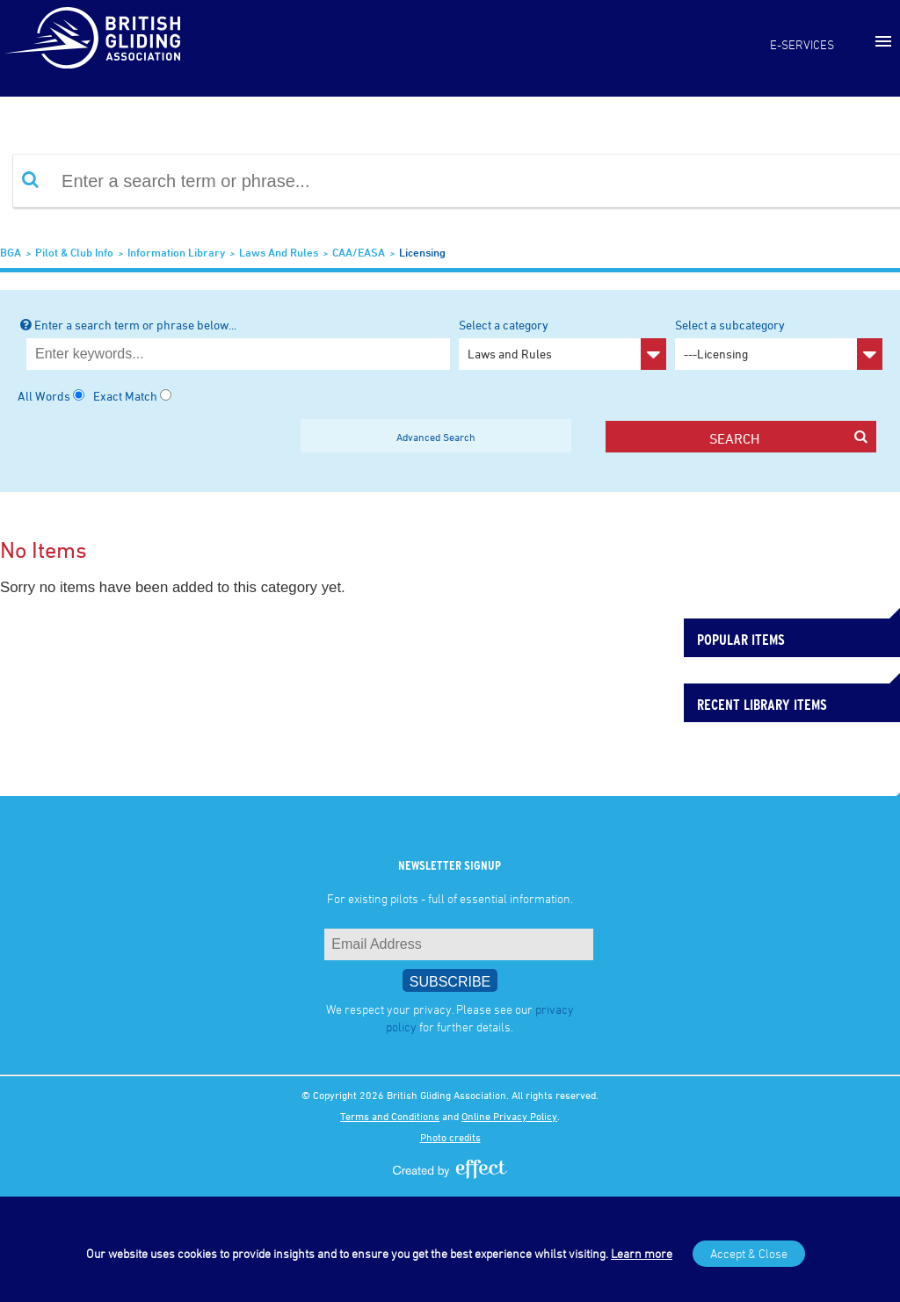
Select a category (562, 343)
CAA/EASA (358, 252)
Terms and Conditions (389, 1116)
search (788, 438)
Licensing (422, 252)
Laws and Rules (278, 252)
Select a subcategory (778, 343)
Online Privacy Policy (509, 1116)
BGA (10, 252)
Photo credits (450, 1137)
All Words (44, 395)
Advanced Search (435, 436)
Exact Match (125, 395)
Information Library (176, 252)
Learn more (641, 1253)
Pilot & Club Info (74, 252)
